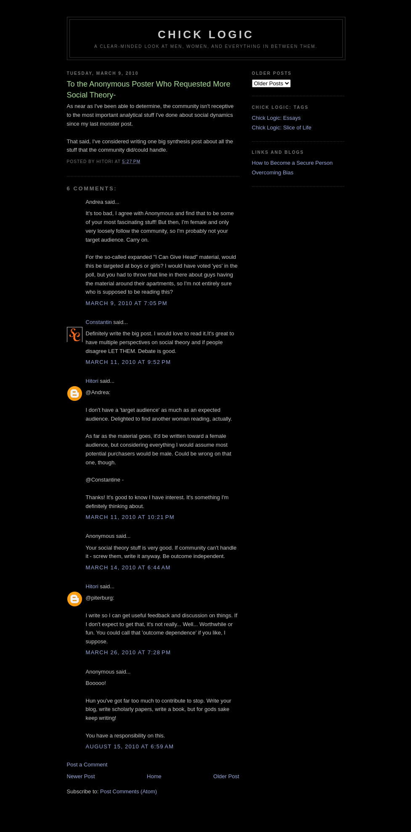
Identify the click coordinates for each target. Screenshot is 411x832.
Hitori (92, 381)
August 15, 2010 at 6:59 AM (130, 746)
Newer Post (81, 776)
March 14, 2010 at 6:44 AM (128, 567)
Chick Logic (206, 34)
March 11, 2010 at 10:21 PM (130, 517)
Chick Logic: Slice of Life (282, 127)
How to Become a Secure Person (292, 163)
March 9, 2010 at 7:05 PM (126, 303)
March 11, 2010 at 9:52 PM (128, 362)
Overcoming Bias (273, 172)
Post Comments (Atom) (128, 791)
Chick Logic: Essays (276, 118)
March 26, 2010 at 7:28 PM (128, 652)
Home (154, 776)
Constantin (99, 322)
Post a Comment (87, 764)
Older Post (226, 776)
